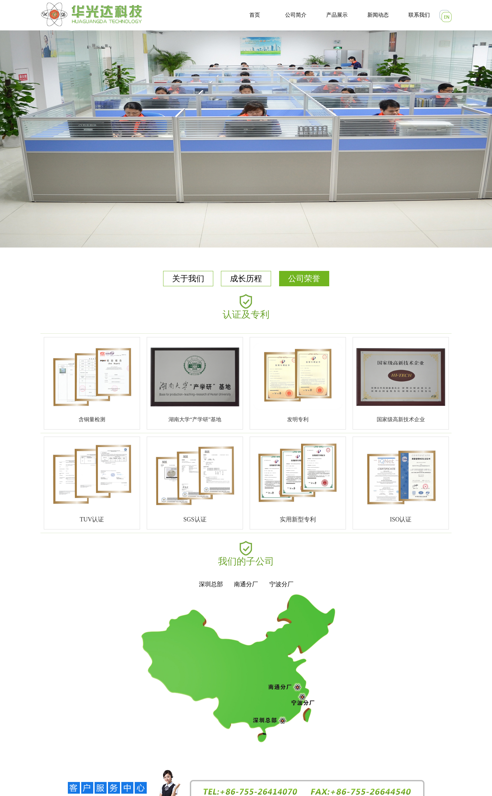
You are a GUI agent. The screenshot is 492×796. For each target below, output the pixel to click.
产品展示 (337, 15)
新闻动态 (378, 15)
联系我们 (419, 15)
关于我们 (188, 278)
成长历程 (246, 278)
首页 (254, 15)
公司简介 (295, 15)
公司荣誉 (304, 278)
